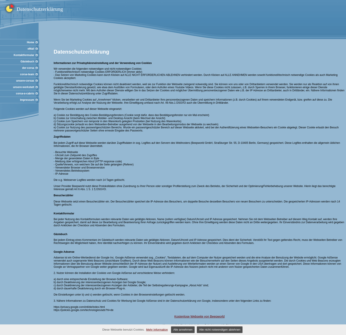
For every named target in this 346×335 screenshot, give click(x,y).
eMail (31, 48)
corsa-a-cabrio (25, 93)
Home (30, 42)
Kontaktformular (24, 55)
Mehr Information (157, 329)
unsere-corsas (25, 80)
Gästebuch (27, 61)
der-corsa (28, 67)
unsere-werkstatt (23, 87)
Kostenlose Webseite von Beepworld (199, 316)
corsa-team (27, 74)
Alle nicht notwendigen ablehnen (219, 329)
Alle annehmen (182, 329)
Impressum (27, 99)
